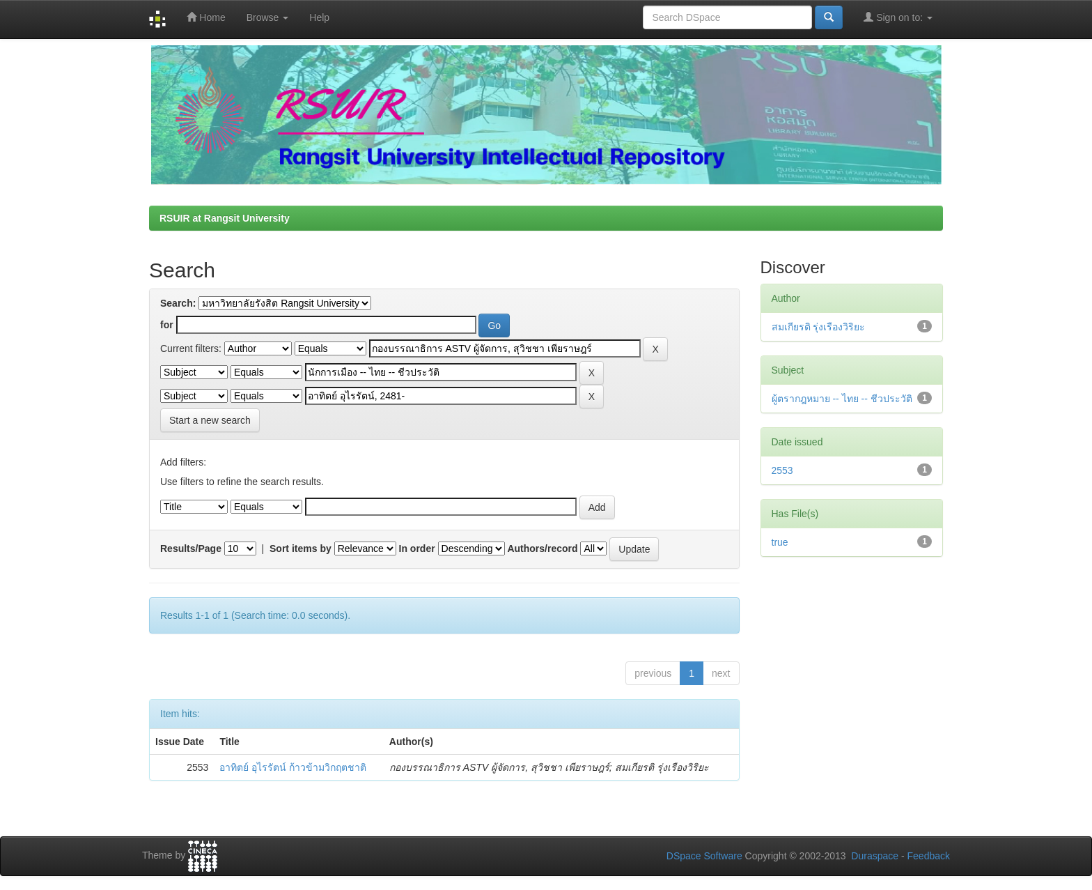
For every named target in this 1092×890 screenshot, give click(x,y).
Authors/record (542, 548)
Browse (268, 17)
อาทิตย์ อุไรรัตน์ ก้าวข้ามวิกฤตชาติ (292, 767)
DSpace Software (704, 855)
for (166, 324)
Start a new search (210, 420)
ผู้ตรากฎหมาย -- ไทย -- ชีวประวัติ (842, 398)
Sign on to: (898, 17)
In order (417, 548)
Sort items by (301, 548)
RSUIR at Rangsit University (224, 218)
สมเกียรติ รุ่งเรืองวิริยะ (819, 326)
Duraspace (874, 855)
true (780, 542)
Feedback (928, 855)
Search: (178, 303)
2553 (782, 470)
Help (319, 17)
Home (206, 17)
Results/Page (190, 548)
